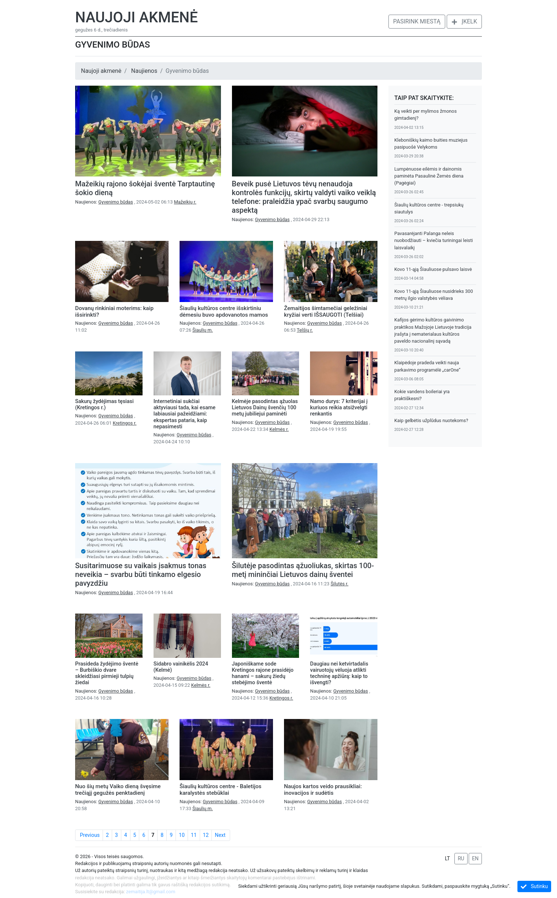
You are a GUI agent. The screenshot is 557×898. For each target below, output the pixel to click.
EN (475, 858)
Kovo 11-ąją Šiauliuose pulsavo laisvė (433, 269)
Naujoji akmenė (136, 17)
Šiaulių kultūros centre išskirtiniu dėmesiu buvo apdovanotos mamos (224, 311)
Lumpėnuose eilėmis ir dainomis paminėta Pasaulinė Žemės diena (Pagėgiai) (429, 176)
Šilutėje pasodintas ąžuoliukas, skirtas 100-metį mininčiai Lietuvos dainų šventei (303, 570)
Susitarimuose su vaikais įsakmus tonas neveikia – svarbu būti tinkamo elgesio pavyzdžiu (140, 574)
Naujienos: (104, 202)
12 (206, 835)
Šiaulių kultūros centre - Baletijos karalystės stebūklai (220, 789)
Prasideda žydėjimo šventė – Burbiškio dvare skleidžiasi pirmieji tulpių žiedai (106, 673)
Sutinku (534, 886)
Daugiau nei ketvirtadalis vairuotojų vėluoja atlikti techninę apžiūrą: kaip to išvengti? (339, 673)
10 (182, 835)
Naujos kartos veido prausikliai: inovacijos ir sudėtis (323, 789)
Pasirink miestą (416, 21)
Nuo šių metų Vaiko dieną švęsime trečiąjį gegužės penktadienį (118, 789)
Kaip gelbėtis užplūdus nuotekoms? (431, 420)
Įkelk (464, 21)
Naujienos (144, 70)
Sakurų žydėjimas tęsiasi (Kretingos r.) (104, 404)
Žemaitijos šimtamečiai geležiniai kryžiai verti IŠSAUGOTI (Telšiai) (325, 311)
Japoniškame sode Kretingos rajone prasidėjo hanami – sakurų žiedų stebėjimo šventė (263, 673)
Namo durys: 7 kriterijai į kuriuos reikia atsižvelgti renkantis (339, 407)
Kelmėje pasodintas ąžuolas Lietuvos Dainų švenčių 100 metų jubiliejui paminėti (265, 407)
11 (194, 835)
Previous (90, 835)
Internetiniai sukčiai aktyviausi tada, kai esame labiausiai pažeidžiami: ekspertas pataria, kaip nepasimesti (184, 414)
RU (461, 858)
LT (447, 858)
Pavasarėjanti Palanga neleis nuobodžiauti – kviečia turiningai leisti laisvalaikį (433, 240)
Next (220, 835)
